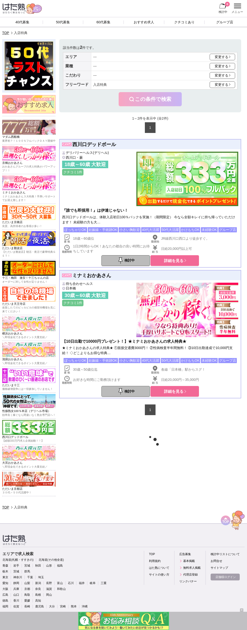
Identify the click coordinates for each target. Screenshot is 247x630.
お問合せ (216, 561)
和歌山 (61, 589)
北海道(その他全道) (51, 559)
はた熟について (159, 567)
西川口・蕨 (74, 157)
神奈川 (17, 577)
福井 (82, 583)
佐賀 (16, 606)
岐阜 (93, 583)
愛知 (5, 583)
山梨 (27, 583)
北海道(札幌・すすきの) (17, 559)
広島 (5, 594)
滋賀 (49, 589)
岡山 (49, 594)
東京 (5, 577)
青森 (5, 565)
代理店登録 (190, 574)
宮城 (27, 565)
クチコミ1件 (72, 172)
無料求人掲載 (192, 567)
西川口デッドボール (94, 144)
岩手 (16, 565)
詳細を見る (173, 260)
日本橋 (71, 288)
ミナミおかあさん (91, 275)
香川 (16, 600)
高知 (38, 600)
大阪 (5, 589)
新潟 (38, 583)
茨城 (16, 571)
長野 (49, 583)
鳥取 (27, 594)
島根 (38, 594)
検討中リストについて (225, 554)
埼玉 (41, 577)
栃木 (5, 571)
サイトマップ (219, 567)
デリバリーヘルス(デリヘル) (87, 153)
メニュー (236, 8)
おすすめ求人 (144, 22)
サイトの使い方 (159, 574)
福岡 (5, 606)
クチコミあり (184, 22)
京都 (27, 589)
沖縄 (85, 606)
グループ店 (224, 22)
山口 (16, 594)
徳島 (5, 600)
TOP (5, 33)
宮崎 (63, 606)
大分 (52, 606)
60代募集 (103, 22)
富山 (60, 583)
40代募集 (23, 22)
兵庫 (16, 589)
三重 (104, 583)
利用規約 (155, 561)
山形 (49, 565)
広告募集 (185, 554)
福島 (60, 565)
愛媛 (27, 600)
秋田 (38, 565)
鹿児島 (39, 606)
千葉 (30, 577)
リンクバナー (188, 581)
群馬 (27, 571)
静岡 (16, 583)
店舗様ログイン (225, 577)
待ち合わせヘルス (79, 284)
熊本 (74, 606)
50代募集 (63, 22)
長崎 (27, 606)
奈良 (38, 589)
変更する (221, 57)
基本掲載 (189, 561)
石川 (71, 583)
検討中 (224, 7)
